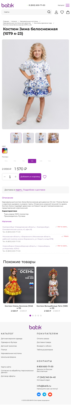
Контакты (44, 361)
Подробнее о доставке (34, 190)
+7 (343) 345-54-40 (46, 377)
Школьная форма (8, 357)
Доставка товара (44, 343)
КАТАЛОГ (7, 334)
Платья (4, 350)
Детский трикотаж (9, 346)
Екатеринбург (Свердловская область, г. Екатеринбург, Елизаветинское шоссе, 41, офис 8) (26, 228)
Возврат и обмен (44, 346)
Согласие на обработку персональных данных (17, 372)
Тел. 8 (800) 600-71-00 (11, 232)
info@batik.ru (44, 386)
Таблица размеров (45, 350)
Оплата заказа (43, 339)
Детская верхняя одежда (11, 339)
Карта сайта (6, 367)
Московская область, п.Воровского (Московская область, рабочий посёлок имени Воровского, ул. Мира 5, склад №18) (28, 238)
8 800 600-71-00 (45, 367)
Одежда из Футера (9, 343)
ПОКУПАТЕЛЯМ (47, 334)
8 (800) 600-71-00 (37, 5)
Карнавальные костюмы (11, 354)
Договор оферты (8, 377)
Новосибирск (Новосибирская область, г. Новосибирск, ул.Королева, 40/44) (26, 247)
